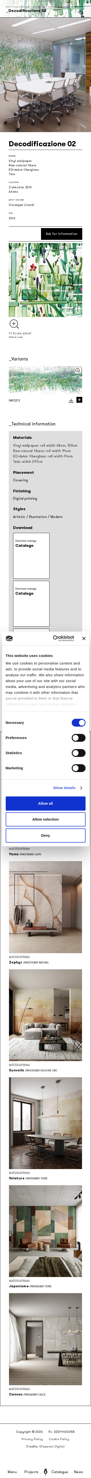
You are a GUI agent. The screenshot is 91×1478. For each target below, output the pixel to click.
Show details (64, 788)
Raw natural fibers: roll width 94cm (42, 451)
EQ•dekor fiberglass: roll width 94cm (43, 456)
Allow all (45, 803)
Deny (45, 835)
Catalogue (59, 1472)
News (78, 1472)
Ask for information (62, 234)
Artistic (19, 517)
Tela (12, 174)
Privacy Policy (32, 1439)
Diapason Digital (52, 1446)
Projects (32, 1472)
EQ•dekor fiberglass (24, 170)
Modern (56, 517)
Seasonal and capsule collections (26, 7)
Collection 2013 (48, 7)
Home (8, 7)
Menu (12, 1472)
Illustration (38, 517)
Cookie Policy (59, 1439)
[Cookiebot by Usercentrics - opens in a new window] (55, 638)
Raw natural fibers (22, 165)
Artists (13, 192)
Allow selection (45, 819)
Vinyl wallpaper (20, 161)
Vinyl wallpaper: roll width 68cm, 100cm (45, 445)
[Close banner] (83, 638)
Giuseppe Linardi (21, 205)
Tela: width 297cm (28, 461)
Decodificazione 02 (65, 7)
